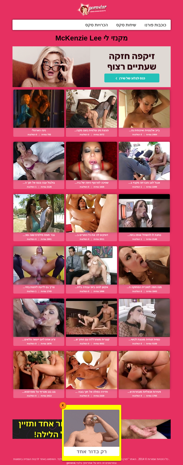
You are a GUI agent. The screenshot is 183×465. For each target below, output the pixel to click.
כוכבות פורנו (155, 24)
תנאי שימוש (70, 451)
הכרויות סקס (96, 24)
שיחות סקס (126, 24)
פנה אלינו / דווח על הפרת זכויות (100, 451)
